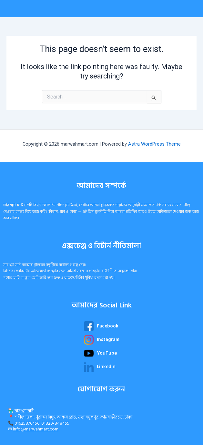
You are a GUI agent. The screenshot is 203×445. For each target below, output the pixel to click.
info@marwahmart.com (35, 429)
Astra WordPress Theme (154, 144)
